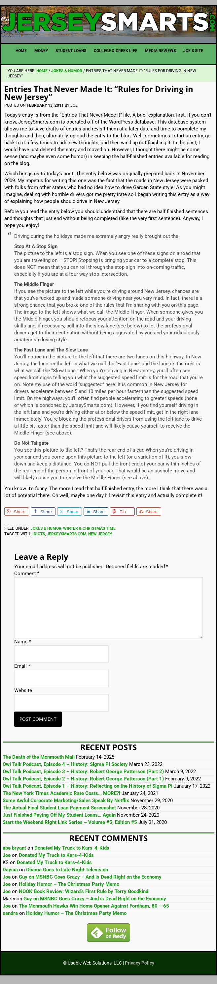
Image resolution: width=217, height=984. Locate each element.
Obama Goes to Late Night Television (67, 873)
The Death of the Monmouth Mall (39, 761)
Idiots (38, 537)
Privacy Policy (139, 966)
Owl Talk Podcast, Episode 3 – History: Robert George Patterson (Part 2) (83, 775)
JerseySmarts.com (108, 23)
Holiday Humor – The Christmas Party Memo (69, 887)
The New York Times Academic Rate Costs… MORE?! (61, 797)
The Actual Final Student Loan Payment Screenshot (59, 811)
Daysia (10, 873)
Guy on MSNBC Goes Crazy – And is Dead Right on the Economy (90, 880)
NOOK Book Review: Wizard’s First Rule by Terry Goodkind (83, 895)
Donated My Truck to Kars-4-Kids (71, 851)
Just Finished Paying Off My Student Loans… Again (59, 819)
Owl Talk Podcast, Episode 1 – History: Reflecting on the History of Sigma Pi (87, 790)
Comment (26, 577)
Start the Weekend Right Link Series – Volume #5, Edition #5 (70, 826)
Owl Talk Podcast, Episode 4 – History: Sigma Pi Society (65, 768)
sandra (10, 916)
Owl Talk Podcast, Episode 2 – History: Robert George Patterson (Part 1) (83, 782)
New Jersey (100, 537)
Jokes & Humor (45, 531)
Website (23, 694)
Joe (7, 858)
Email (22, 670)
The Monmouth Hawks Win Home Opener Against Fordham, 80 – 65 (94, 909)
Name (22, 645)
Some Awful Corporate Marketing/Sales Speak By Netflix (66, 804)
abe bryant (14, 851)
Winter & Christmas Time (89, 531)
